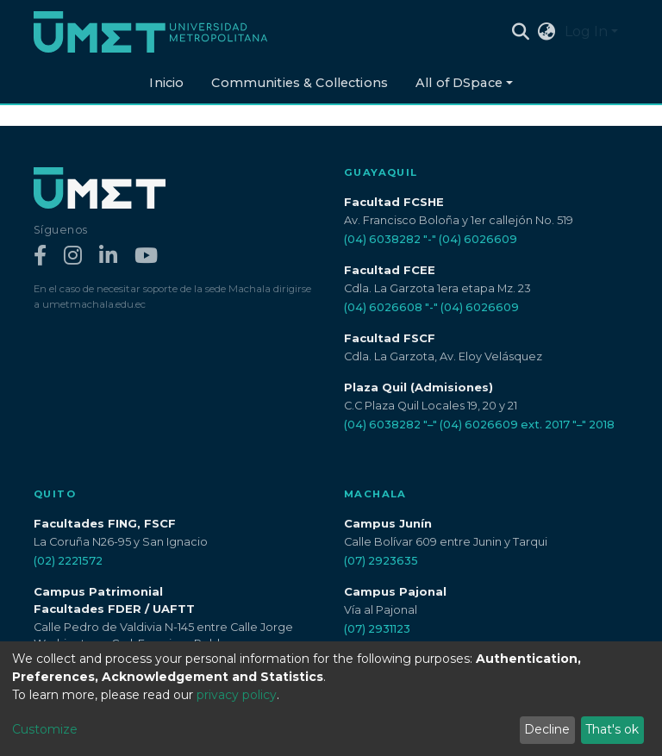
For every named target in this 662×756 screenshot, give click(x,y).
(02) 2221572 (68, 560)
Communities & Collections (299, 83)
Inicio (166, 83)
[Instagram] (73, 256)
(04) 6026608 (383, 307)
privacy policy (237, 695)
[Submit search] (521, 32)
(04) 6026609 (478, 239)
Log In (586, 31)
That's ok (612, 729)
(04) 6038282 (382, 239)
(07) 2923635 (381, 560)
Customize (45, 729)
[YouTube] (146, 256)
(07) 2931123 (377, 628)
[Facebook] (40, 256)
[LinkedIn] (108, 256)
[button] (547, 32)
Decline (547, 729)
